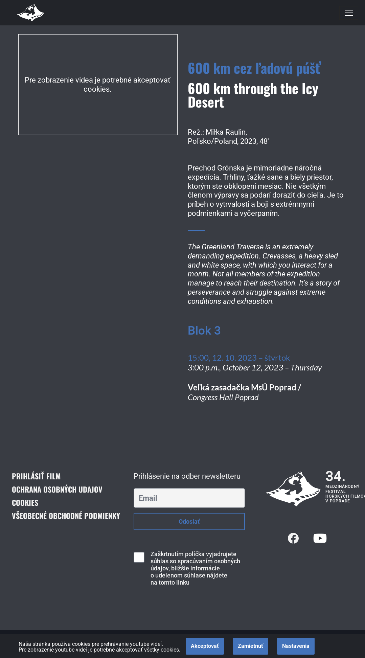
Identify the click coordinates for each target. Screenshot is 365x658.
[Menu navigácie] (348, 13)
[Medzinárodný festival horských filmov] (30, 12)
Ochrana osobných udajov (57, 489)
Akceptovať (205, 646)
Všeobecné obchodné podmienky (66, 515)
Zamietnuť (250, 646)
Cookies (25, 502)
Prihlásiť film (36, 476)
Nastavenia (296, 646)
